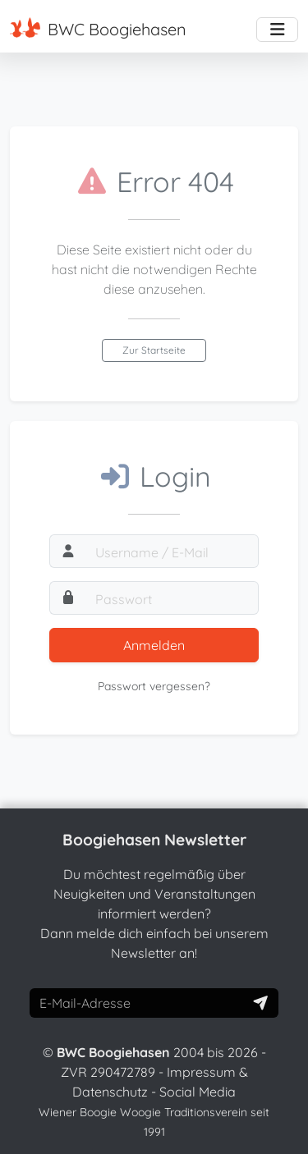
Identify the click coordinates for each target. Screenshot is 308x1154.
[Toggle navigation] (277, 29)
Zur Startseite (154, 350)
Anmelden (154, 645)
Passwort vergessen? (154, 686)
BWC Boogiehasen (98, 28)
